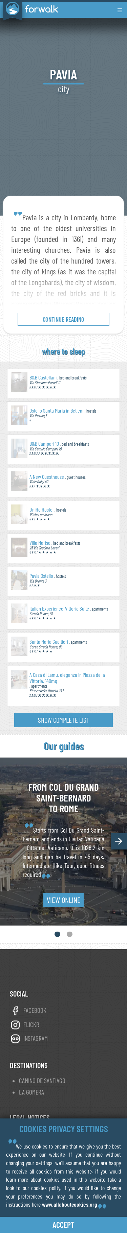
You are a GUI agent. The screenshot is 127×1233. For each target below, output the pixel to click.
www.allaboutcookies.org (69, 1204)
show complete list (63, 720)
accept (63, 1225)
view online (64, 900)
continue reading (63, 319)
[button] (119, 841)
